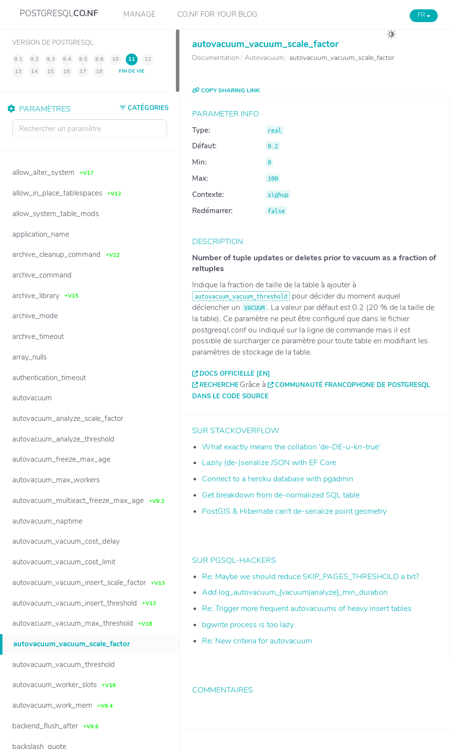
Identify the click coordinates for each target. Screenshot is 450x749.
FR (424, 15)
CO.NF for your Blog (217, 14)
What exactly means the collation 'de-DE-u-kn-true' (291, 447)
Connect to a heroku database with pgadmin (277, 478)
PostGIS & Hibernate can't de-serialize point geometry (294, 511)
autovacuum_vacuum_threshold (241, 296)
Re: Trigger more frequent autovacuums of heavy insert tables (307, 608)
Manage (139, 14)
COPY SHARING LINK (226, 90)
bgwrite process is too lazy (248, 624)
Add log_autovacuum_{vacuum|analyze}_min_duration (295, 592)
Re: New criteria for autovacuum (257, 641)
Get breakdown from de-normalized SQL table (281, 495)
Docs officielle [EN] (234, 373)
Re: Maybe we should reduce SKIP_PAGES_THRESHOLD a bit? (310, 576)
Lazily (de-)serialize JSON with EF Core (269, 462)
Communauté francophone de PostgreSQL (352, 385)
